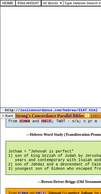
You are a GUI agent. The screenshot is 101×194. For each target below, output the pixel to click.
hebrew (69, 110)
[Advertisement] (50, 57)
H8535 (46, 124)
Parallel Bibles (70, 115)
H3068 (24, 124)
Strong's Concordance (35, 115)
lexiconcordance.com (40, 110)
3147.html (88, 110)
